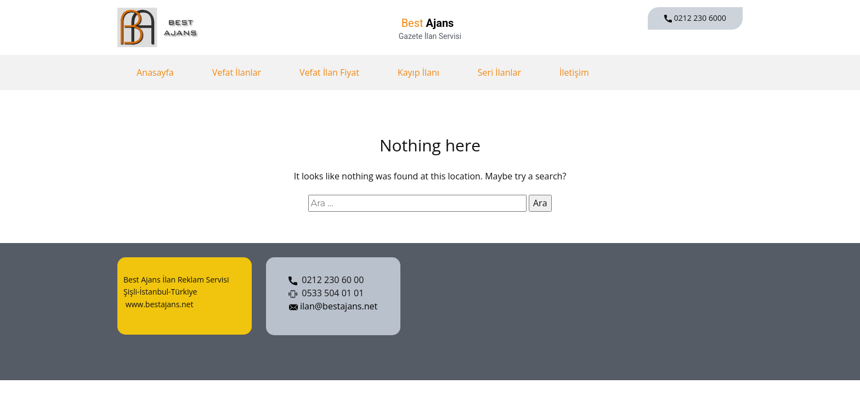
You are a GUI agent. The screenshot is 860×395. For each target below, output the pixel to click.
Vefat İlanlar (236, 72)
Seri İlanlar (499, 72)
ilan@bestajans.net (333, 306)
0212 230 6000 (695, 18)
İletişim (574, 72)
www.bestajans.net (158, 304)
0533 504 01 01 (326, 293)
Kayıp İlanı (418, 72)
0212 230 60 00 (326, 280)
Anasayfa (155, 72)
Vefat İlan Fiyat (329, 72)
